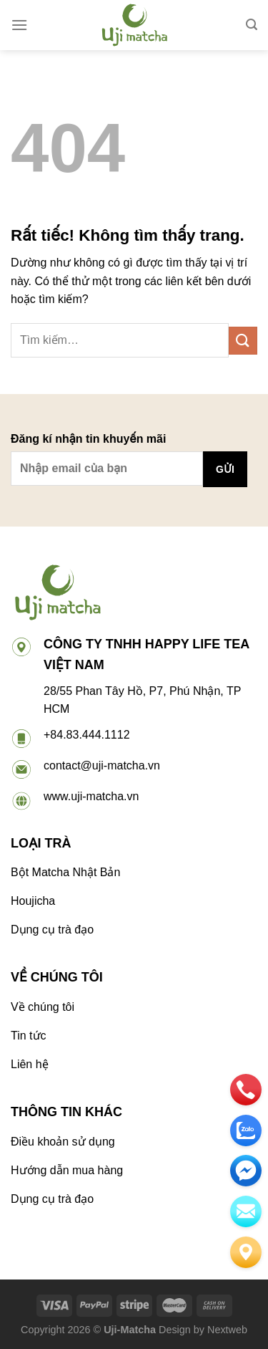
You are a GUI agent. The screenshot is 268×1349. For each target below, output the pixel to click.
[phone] (246, 1089)
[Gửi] (243, 341)
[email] (246, 1170)
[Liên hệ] (246, 1252)
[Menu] (19, 24)
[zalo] (246, 1130)
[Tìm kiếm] (251, 25)
